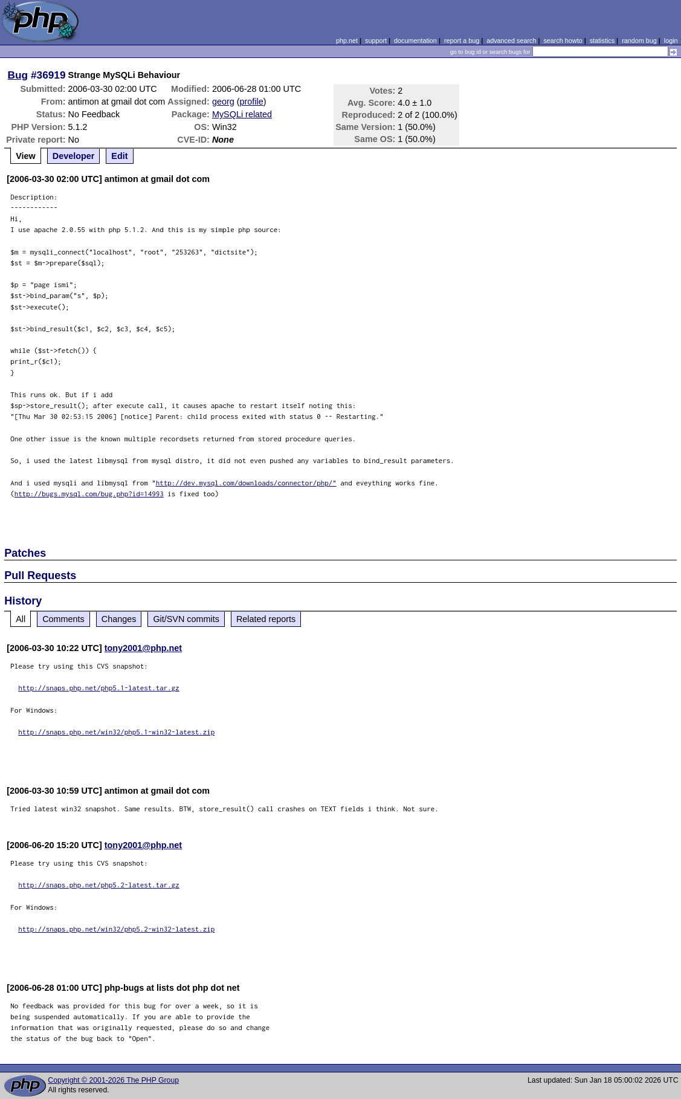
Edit (119, 156)
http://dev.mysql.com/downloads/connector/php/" (246, 483)
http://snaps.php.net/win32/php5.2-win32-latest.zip (116, 929)
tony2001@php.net (143, 648)
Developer (74, 156)
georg (223, 101)
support (376, 40)
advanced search (511, 40)
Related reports (265, 619)
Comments (63, 619)
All (20, 619)
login (671, 40)
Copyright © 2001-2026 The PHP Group (113, 1080)
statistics (602, 40)
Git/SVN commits (186, 619)
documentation (415, 40)
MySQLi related (242, 114)
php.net (347, 40)
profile (251, 101)
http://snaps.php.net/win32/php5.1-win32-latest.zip (116, 732)
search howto (562, 40)
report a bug (461, 40)
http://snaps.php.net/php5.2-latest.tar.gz (98, 885)
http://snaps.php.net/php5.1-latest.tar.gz (98, 688)
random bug (639, 40)
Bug (18, 75)
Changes (119, 619)
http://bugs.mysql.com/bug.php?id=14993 (89, 494)
